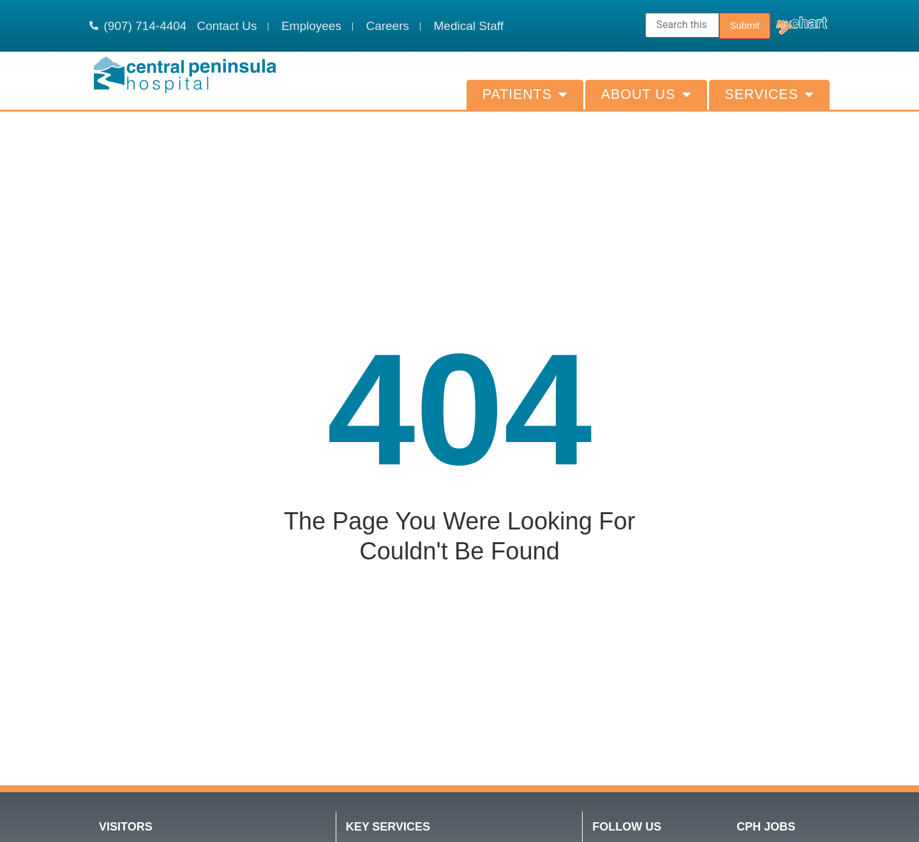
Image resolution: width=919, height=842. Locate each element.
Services (769, 95)
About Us (646, 95)
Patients (524, 95)
